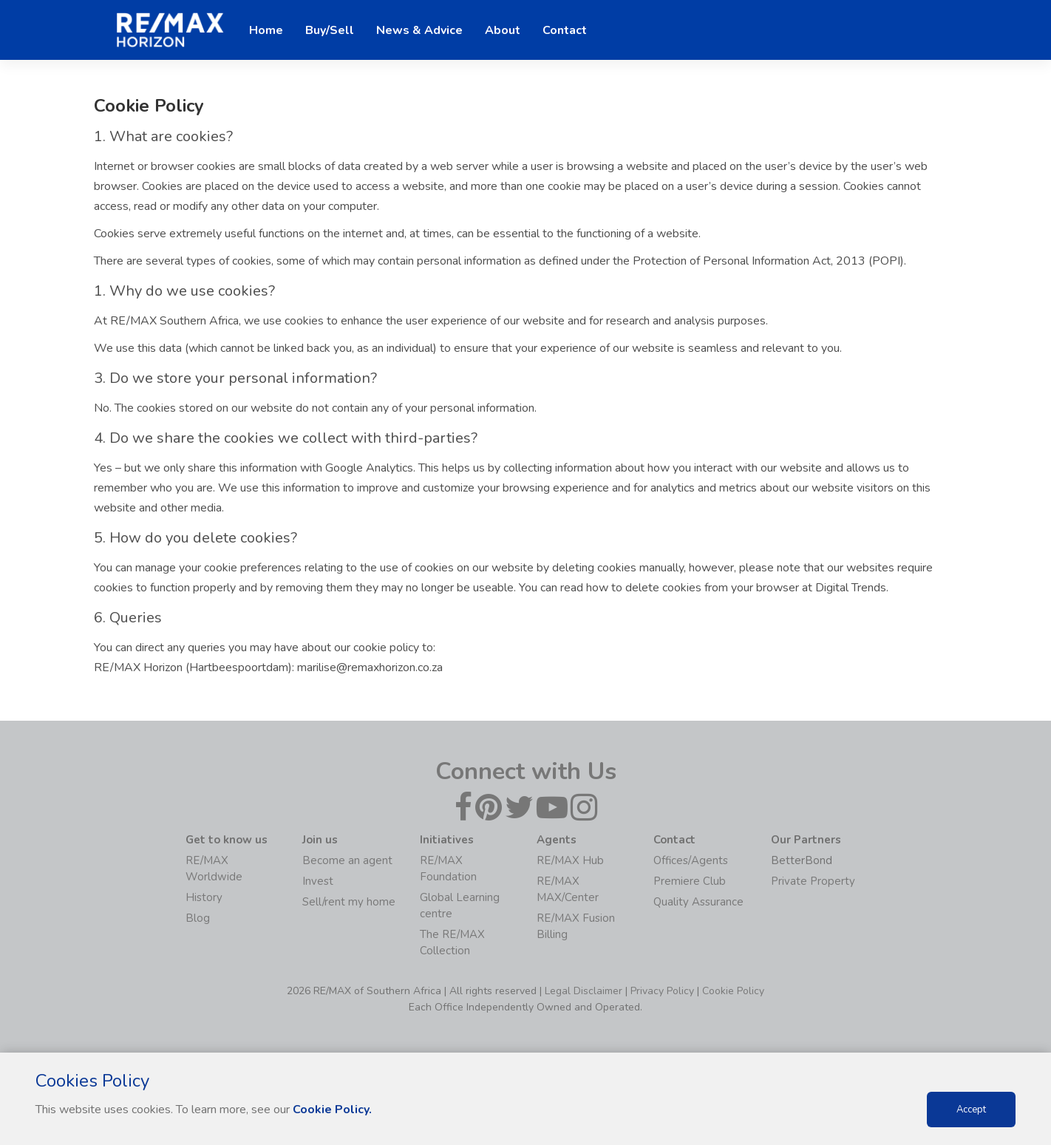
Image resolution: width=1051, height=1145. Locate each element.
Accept (971, 1109)
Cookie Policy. (332, 1109)
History (204, 897)
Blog (198, 918)
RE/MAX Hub (570, 860)
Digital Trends (850, 588)
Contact (564, 30)
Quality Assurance (698, 901)
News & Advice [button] (419, 30)
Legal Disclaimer (583, 991)
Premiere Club (689, 881)
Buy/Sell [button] (329, 30)
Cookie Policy (733, 991)
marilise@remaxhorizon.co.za (370, 667)
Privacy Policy (662, 991)
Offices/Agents (690, 860)
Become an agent (347, 860)
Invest (317, 881)
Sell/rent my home (348, 901)
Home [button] (266, 30)
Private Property (813, 881)
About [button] (502, 30)
